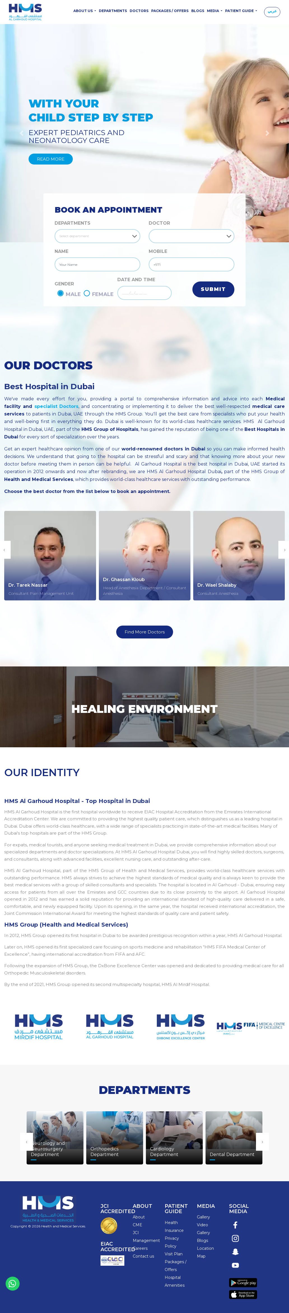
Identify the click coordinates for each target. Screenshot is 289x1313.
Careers (140, 1248)
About (139, 1217)
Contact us (143, 1256)
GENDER (64, 283)
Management (146, 1240)
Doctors (139, 11)
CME (137, 1224)
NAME (61, 251)
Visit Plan (174, 1253)
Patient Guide (240, 11)
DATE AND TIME (136, 279)
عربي (272, 10)
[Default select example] (97, 236)
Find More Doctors (145, 632)
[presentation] (26, 1142)
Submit (213, 289)
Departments (113, 11)
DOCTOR (159, 223)
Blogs (197, 11)
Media (213, 11)
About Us (83, 11)
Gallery (203, 1217)
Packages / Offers (169, 11)
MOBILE (158, 251)
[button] (267, 133)
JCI (136, 1232)
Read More (50, 159)
